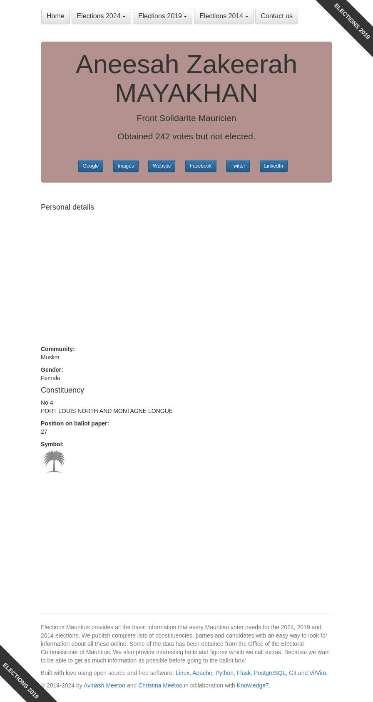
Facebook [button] (201, 166)
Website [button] (162, 166)
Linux (182, 673)
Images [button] (126, 166)
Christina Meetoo (160, 685)
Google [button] (91, 166)
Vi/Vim (317, 673)
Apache (202, 673)
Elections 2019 (162, 16)
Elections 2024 (101, 16)
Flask (244, 673)
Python (225, 673)
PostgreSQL (270, 673)
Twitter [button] (238, 166)
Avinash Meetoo (104, 685)
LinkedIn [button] (273, 166)
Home (56, 16)
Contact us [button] (276, 16)
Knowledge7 (253, 685)
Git (292, 673)
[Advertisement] (186, 274)
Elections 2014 (223, 16)
